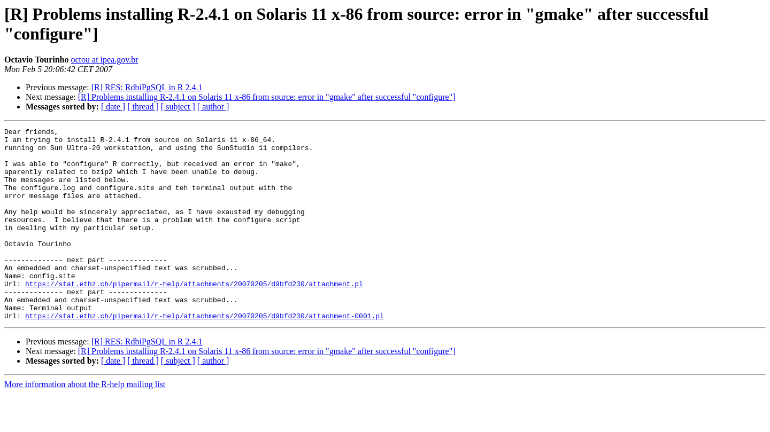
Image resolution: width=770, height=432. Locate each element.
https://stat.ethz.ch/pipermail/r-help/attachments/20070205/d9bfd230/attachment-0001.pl (204, 354)
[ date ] (113, 106)
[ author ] (213, 106)
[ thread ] (143, 106)
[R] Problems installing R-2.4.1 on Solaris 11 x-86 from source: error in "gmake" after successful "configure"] (267, 96)
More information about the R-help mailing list (84, 422)
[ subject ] (178, 106)
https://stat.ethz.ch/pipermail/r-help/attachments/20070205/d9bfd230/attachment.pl (194, 315)
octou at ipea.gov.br (104, 59)
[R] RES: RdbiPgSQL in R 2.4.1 (147, 87)
